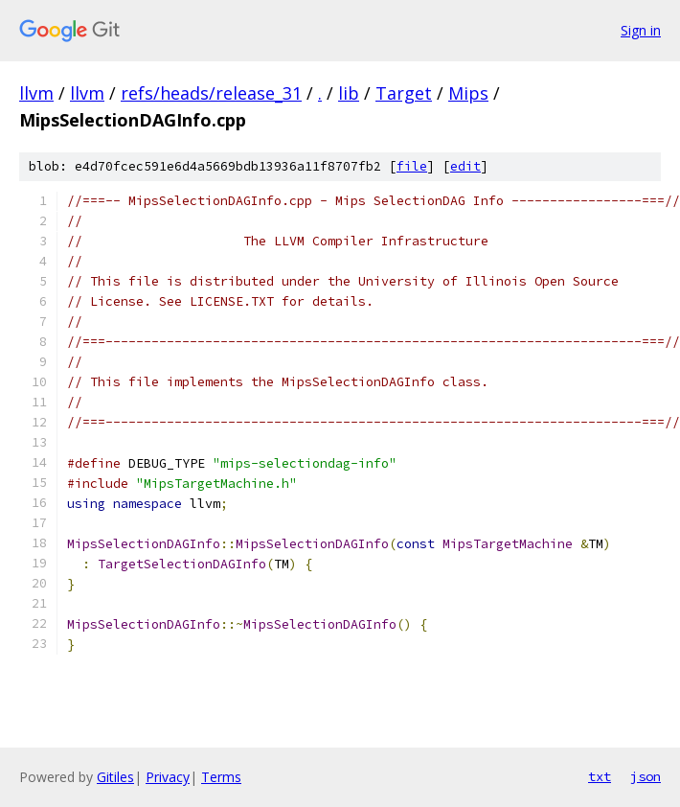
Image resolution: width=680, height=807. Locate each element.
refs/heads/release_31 (211, 92)
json (645, 776)
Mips (468, 92)
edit (465, 166)
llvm (36, 92)
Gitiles (115, 777)
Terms (221, 777)
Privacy (168, 777)
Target (403, 92)
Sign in (641, 30)
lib (348, 92)
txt (599, 776)
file (412, 166)
